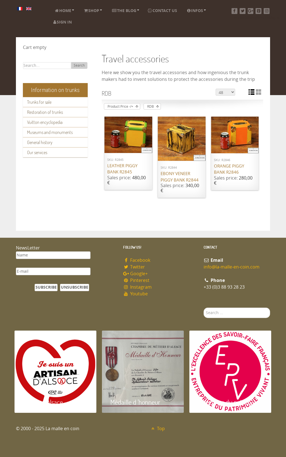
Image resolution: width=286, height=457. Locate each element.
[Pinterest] (258, 11)
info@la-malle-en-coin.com (231, 267)
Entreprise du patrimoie (228, 402)
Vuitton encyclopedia (45, 122)
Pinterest (136, 280)
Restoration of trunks (45, 112)
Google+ (135, 273)
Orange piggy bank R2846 (229, 169)
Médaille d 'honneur (135, 402)
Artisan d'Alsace (43, 402)
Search (79, 65)
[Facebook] (234, 11)
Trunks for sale (39, 102)
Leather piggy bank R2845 (122, 169)
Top (157, 428)
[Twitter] (243, 11)
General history (40, 142)
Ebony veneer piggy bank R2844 (180, 177)
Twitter (134, 267)
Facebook (136, 260)
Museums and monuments (50, 132)
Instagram (137, 287)
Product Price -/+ (120, 107)
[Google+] (251, 11)
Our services (37, 152)
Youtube (135, 293)
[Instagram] (267, 11)
